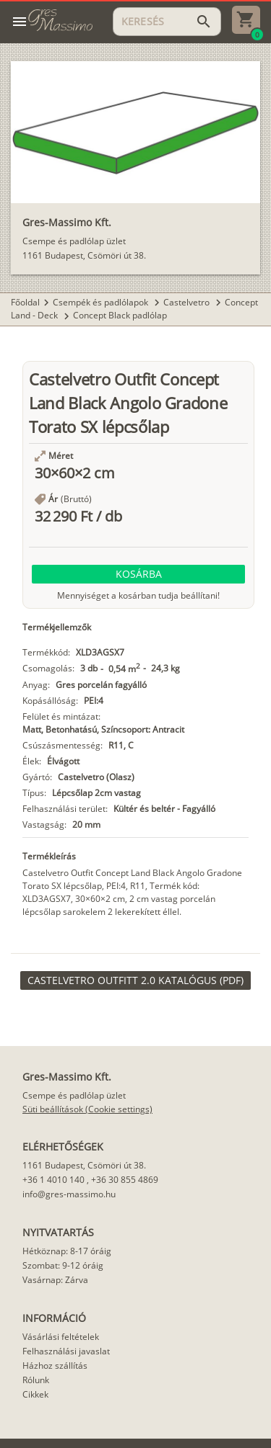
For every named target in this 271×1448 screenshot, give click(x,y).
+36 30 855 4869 (124, 1180)
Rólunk (35, 1380)
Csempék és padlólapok (101, 302)
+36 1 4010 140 (53, 1180)
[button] (138, 574)
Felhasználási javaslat (66, 1351)
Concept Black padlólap (120, 315)
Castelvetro (187, 302)
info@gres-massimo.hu (69, 1194)
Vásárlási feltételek (60, 1337)
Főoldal (25, 302)
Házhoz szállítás (54, 1365)
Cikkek (35, 1394)
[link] (135, 980)
